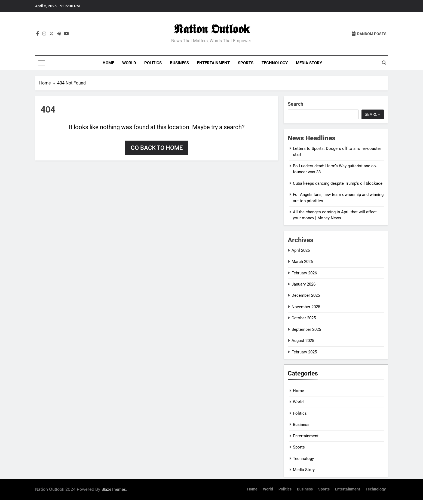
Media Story (309, 62)
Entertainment (213, 62)
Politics (153, 62)
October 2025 (304, 318)
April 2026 (301, 250)
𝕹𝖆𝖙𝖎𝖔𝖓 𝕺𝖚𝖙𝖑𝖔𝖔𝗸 (212, 29)
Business (179, 62)
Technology (275, 62)
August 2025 (303, 340)
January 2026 (303, 284)
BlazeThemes (114, 489)
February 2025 (304, 352)
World (129, 62)
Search (295, 104)
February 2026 (304, 273)
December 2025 (306, 295)
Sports (245, 62)
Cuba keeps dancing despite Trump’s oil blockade (337, 183)
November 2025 (306, 306)
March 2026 (302, 261)
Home (108, 62)
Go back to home (157, 147)
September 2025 (306, 329)
